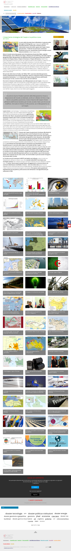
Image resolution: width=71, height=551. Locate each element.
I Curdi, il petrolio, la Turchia (55, 292)
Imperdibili (34, 13)
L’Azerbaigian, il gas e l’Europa (11, 371)
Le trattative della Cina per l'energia (35, 331)
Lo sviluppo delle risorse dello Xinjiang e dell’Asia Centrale (11, 332)
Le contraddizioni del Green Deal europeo (34, 451)
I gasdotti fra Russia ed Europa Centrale (56, 391)
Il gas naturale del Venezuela (55, 331)
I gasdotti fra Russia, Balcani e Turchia (11, 411)
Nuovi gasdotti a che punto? (11, 232)
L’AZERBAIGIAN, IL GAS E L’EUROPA (60, 83)
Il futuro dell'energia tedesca (55, 213)
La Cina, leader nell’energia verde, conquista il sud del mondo (12, 470)
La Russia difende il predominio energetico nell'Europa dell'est (34, 253)
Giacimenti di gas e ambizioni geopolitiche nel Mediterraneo (11, 312)
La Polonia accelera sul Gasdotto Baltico (12, 451)
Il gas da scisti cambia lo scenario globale (12, 213)
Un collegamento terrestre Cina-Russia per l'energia (56, 312)
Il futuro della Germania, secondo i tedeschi (57, 451)
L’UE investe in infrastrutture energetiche (33, 411)
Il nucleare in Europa (53, 193)
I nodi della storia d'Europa (54, 6)
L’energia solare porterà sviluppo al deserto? (13, 391)
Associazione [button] (7, 6)
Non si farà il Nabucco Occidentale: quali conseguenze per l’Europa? (13, 292)
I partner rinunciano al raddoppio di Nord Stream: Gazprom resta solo (35, 391)
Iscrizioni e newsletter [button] (22, 6)
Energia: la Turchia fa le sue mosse (35, 292)
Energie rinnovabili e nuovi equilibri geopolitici (35, 431)
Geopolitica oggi (31, 6)
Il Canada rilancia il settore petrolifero (10, 352)
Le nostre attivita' (57, 540)
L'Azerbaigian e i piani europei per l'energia (57, 233)
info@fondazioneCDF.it (8, 548)
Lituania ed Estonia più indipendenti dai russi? (13, 272)
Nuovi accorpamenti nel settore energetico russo (56, 253)
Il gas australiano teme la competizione (32, 352)
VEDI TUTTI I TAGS (35, 525)
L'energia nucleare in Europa (56, 351)
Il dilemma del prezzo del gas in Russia (12, 253)
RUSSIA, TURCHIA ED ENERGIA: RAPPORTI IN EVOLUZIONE (59, 72)
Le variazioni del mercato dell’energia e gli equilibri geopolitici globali (35, 194)
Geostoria (38, 6)
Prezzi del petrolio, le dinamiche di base (12, 431)
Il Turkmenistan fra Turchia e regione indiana (56, 371)
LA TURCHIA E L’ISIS (57, 59)
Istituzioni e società (8, 10)
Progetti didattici (28, 13)
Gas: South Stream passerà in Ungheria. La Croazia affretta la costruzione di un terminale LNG (34, 234)
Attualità (14, 10)
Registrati (35, 494)
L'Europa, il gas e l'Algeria (55, 272)
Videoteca (39, 13)
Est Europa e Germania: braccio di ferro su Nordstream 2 (57, 411)
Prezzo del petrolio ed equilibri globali (34, 371)
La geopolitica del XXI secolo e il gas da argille (13, 193)
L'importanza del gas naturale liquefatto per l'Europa (34, 272)
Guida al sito (13, 6)
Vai (15, 13)
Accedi (35, 487)
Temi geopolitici (44, 6)
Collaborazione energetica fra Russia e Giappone (34, 312)
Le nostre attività (20, 13)
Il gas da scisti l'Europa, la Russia (34, 213)
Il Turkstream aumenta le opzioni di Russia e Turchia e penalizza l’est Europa (57, 432)
